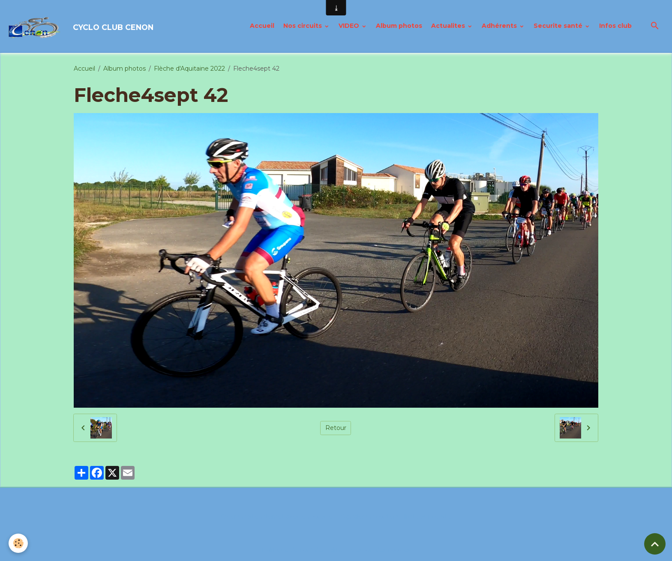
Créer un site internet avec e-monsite (276, 516)
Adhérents (500, 26)
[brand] (81, 26)
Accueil (262, 26)
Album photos (399, 26)
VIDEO (350, 26)
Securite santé (559, 26)
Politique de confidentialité (302, 550)
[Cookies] (18, 543)
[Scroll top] (655, 544)
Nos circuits (303, 26)
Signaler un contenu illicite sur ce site (396, 516)
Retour (335, 428)
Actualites (449, 26)
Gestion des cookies (381, 550)
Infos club (615, 26)
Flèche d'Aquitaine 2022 (189, 68)
